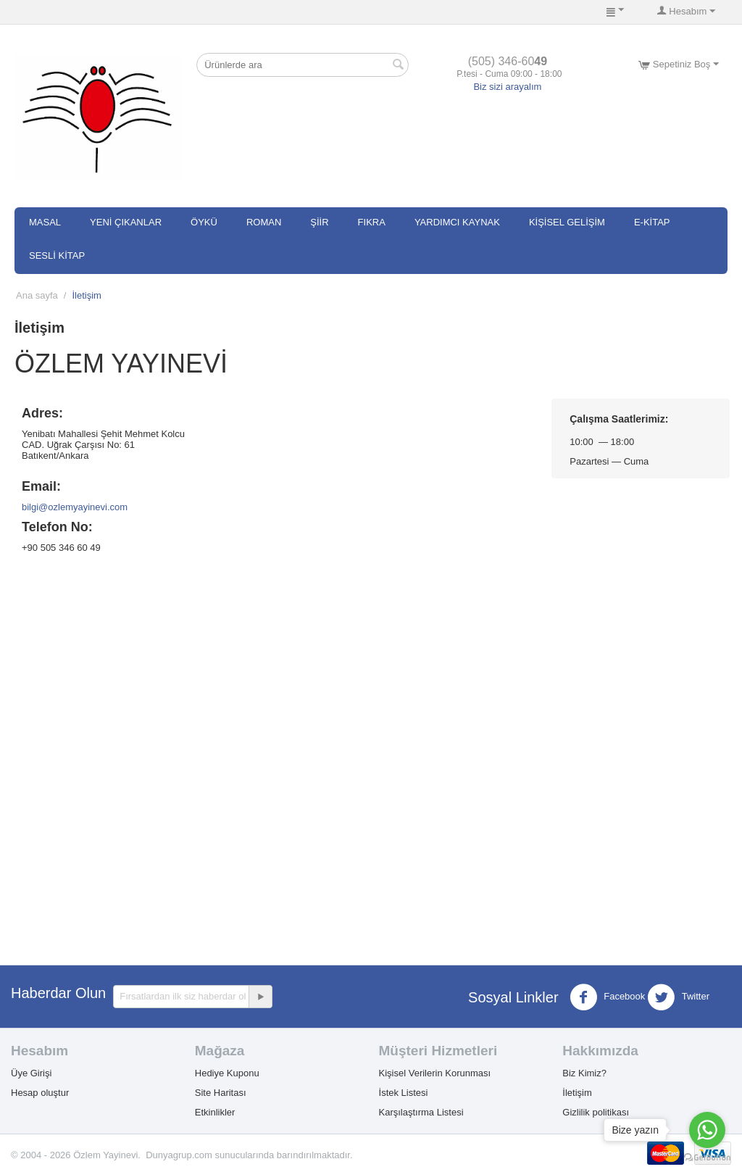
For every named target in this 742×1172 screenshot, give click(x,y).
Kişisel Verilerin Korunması (435, 1073)
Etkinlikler (215, 1112)
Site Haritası (220, 1092)
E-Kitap (652, 222)
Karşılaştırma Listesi (421, 1112)
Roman (263, 222)
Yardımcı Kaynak (457, 222)
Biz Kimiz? (584, 1073)
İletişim (576, 1092)
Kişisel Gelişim (567, 222)
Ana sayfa (37, 295)
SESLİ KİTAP (57, 255)
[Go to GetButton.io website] (707, 1157)
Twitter (678, 997)
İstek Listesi (403, 1092)
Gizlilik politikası (595, 1112)
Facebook (608, 997)
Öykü (204, 222)
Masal (45, 222)
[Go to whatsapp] (707, 1130)
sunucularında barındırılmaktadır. (284, 1155)
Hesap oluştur (40, 1092)
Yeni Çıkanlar (126, 222)
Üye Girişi (31, 1073)
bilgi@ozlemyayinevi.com (75, 507)
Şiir (319, 222)
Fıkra (371, 222)
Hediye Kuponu (227, 1073)
